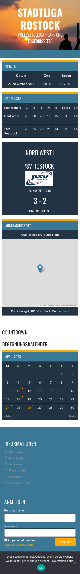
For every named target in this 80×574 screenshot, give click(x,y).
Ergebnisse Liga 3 (20, 483)
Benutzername (14, 510)
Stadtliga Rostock (40, 19)
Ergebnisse (16, 476)
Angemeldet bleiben (21, 540)
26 (29, 407)
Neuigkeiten (17, 458)
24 (7, 407)
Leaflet (43, 306)
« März (8, 416)
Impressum (16, 464)
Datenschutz (17, 470)
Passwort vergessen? (18, 544)
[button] (40, 268)
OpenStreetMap (62, 306)
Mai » (72, 416)
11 (18, 391)
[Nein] (75, 563)
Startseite (16, 452)
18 (18, 399)
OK (41, 567)
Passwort (10, 526)
